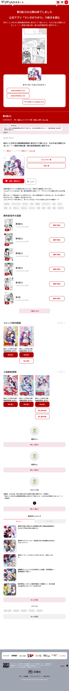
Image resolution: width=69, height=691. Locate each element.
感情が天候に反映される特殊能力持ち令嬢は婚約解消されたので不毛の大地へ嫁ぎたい (36, 527)
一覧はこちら (34, 311)
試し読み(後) (42, 416)
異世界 (38, 204)
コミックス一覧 (46, 160)
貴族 (43, 208)
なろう (60, 204)
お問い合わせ (46, 676)
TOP (20, 676)
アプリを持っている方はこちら (34, 102)
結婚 (49, 208)
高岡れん (35, 120)
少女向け (39, 610)
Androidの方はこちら (18, 96)
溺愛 (5, 208)
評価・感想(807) (14, 181)
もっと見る (34, 600)
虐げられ (60, 208)
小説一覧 (46, 166)
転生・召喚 (7, 610)
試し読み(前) (42, 410)
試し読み (26, 361)
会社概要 (26, 676)
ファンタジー (46, 204)
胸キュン (16, 208)
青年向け (23, 610)
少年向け (16, 610)
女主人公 (24, 208)
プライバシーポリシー (35, 676)
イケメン (31, 208)
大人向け (31, 610)
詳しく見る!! (34, 445)
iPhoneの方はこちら (18, 90)
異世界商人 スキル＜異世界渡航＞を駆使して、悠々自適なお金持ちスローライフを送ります (36, 585)
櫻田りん (20, 120)
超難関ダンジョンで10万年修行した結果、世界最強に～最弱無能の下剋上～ (36, 570)
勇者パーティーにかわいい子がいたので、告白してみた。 (35, 556)
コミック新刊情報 (12, 322)
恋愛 (31, 204)
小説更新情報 (10, 371)
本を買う (11, 355)
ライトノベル (16, 204)
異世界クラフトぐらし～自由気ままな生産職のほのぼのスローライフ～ (36, 541)
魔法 (54, 208)
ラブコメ (25, 204)
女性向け (6, 204)
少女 (54, 204)
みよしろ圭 (45, 120)
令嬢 (38, 208)
